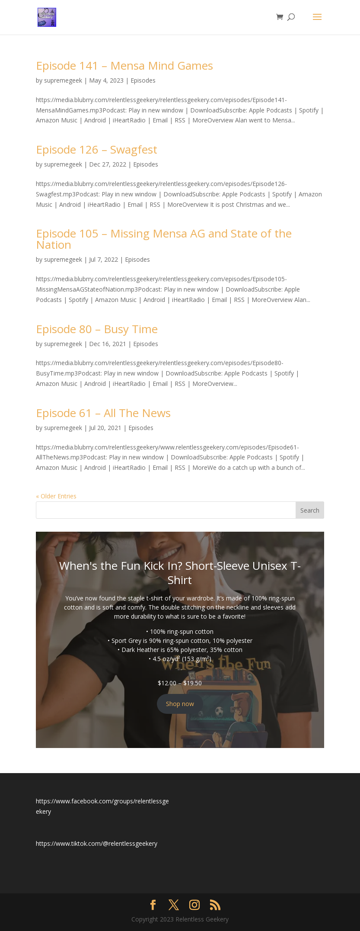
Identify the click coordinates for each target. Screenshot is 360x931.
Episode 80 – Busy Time (97, 329)
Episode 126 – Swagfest (96, 149)
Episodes (143, 80)
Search (309, 510)
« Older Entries (56, 496)
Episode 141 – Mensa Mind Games (124, 65)
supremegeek (63, 80)
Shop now (180, 704)
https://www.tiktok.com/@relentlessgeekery (96, 843)
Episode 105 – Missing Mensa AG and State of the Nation (164, 238)
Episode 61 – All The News (103, 413)
